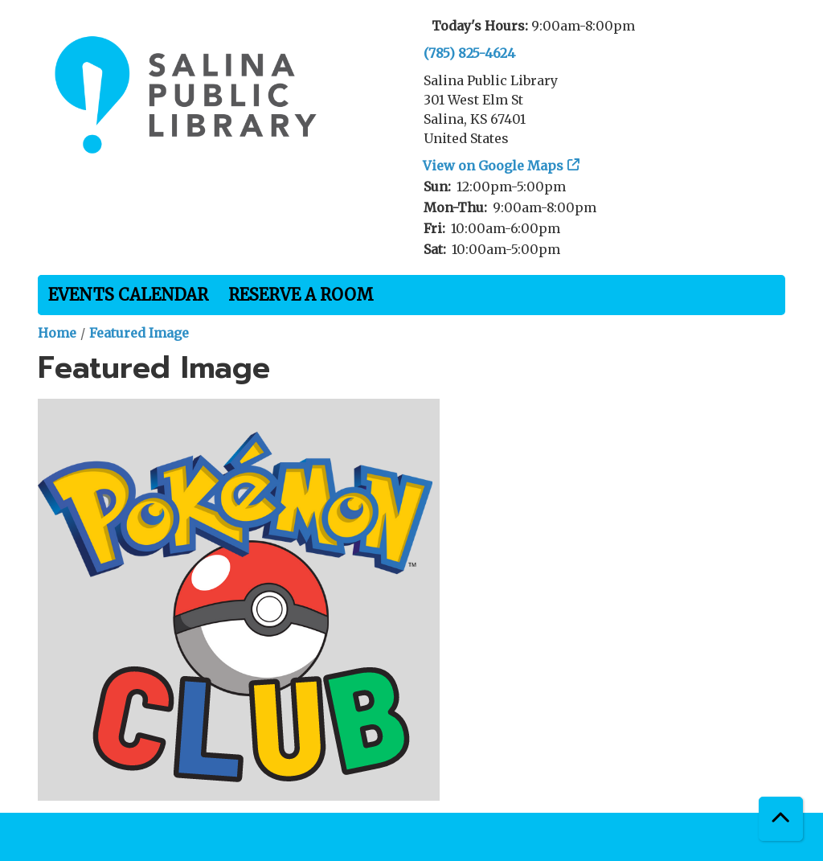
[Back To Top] (781, 819)
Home (57, 333)
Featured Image (139, 333)
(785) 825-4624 (469, 53)
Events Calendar (128, 295)
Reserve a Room (301, 295)
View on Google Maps (493, 166)
